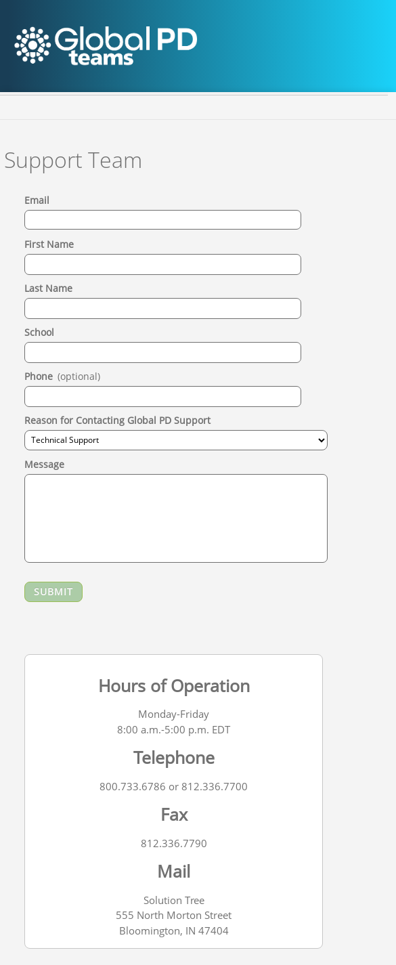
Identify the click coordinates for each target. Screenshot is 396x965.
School (39, 332)
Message (44, 464)
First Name (49, 244)
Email (36, 200)
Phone (62, 376)
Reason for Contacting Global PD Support (117, 420)
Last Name (48, 288)
